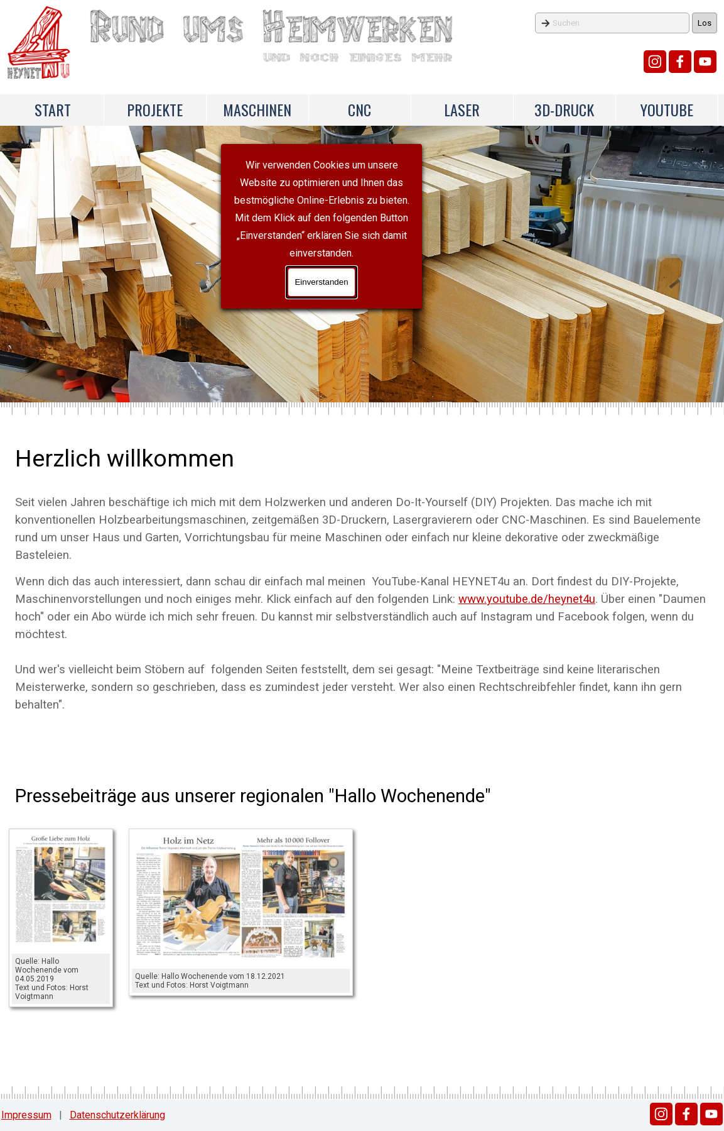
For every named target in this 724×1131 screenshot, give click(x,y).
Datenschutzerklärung (117, 1115)
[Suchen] (612, 23)
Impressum (26, 1115)
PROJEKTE (155, 109)
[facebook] (680, 61)
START (53, 109)
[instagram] (655, 61)
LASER (462, 109)
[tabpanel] (362, 577)
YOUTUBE (666, 109)
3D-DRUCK (564, 109)
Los (704, 23)
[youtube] (705, 61)
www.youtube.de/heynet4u (526, 599)
